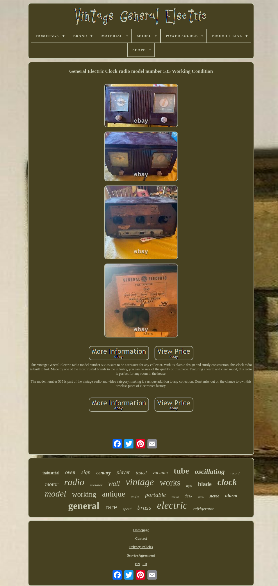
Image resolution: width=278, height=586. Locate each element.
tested (141, 472)
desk (189, 496)
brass (144, 507)
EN (137, 564)
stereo (214, 496)
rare (111, 507)
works (170, 482)
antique (113, 494)
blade (205, 484)
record (235, 473)
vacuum (160, 472)
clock (227, 482)
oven (70, 472)
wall (114, 483)
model (55, 493)
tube (181, 470)
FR (144, 564)
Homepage (141, 530)
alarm (231, 495)
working (84, 494)
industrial (50, 473)
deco (201, 497)
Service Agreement (141, 555)
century (103, 472)
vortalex (96, 485)
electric (172, 505)
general (83, 505)
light (189, 486)
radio (74, 482)
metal (175, 497)
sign (85, 472)
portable (155, 494)
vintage (140, 482)
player (123, 472)
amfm (135, 496)
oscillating (210, 471)
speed (127, 509)
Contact (141, 538)
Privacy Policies (141, 547)
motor (51, 484)
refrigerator (203, 508)
